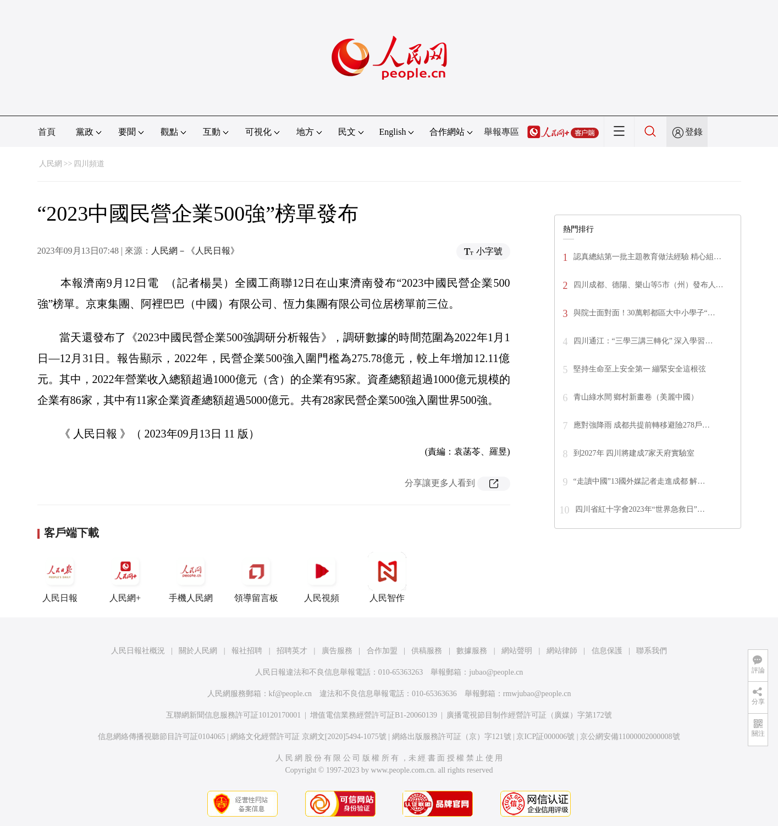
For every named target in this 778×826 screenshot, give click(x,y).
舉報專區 (501, 131)
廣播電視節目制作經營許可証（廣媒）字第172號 (529, 715)
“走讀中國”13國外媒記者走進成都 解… (639, 481)
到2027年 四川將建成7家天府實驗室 (634, 453)
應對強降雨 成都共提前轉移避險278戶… (641, 425)
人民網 (50, 164)
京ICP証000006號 (545, 736)
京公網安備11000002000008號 (630, 736)
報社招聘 (246, 651)
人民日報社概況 (138, 651)
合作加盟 (382, 651)
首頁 (47, 131)
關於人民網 (198, 651)
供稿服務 (426, 651)
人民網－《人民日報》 (195, 250)
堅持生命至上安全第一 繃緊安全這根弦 (640, 369)
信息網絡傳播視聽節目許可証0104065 (161, 736)
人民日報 (60, 577)
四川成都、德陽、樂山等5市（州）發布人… (648, 285)
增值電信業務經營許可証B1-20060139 (373, 715)
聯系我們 (651, 651)
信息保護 (607, 651)
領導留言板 (256, 577)
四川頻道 (89, 164)
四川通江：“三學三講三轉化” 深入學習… (643, 341)
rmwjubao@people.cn (537, 694)
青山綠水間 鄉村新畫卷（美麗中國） (636, 397)
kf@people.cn (290, 694)
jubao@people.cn (496, 672)
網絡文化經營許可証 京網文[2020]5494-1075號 (308, 736)
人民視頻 (321, 577)
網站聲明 (516, 651)
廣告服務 (337, 651)
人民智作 (387, 577)
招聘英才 (292, 651)
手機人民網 (191, 577)
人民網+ (125, 577)
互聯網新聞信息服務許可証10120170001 (233, 715)
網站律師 (562, 651)
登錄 (694, 131)
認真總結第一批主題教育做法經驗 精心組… (647, 257)
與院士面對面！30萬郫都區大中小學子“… (644, 313)
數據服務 (471, 651)
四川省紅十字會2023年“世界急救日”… (640, 509)
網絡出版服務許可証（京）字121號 (451, 736)
